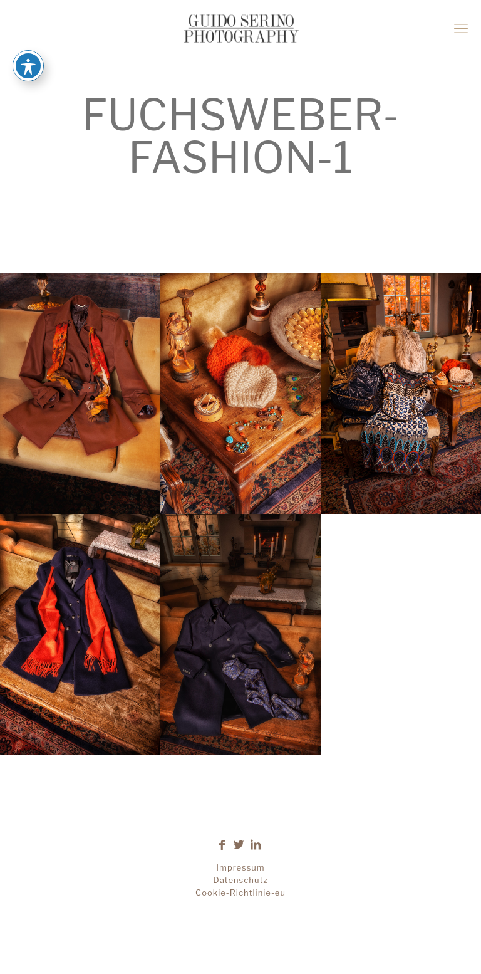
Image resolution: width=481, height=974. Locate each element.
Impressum (240, 867)
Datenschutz (240, 880)
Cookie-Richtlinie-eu (240, 893)
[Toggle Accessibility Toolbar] (28, 46)
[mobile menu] (461, 28)
